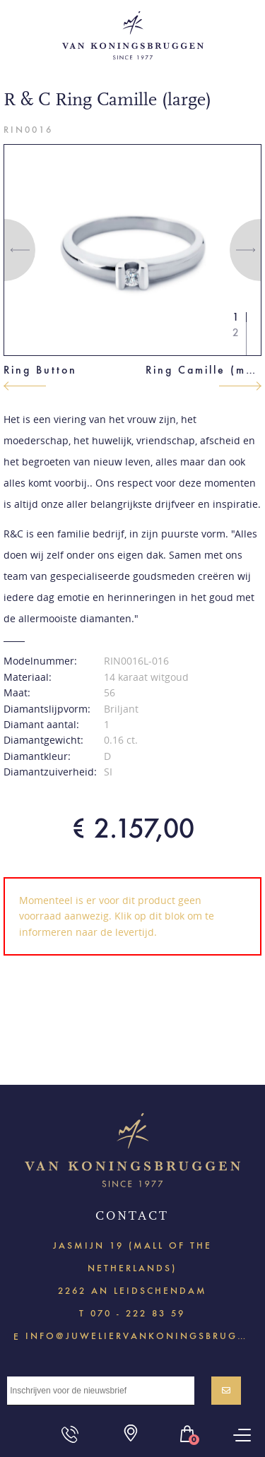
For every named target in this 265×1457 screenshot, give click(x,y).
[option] (132, 249)
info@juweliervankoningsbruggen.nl (138, 1335)
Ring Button (40, 369)
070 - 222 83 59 (137, 1313)
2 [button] (235, 332)
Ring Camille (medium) (204, 369)
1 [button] (235, 316)
